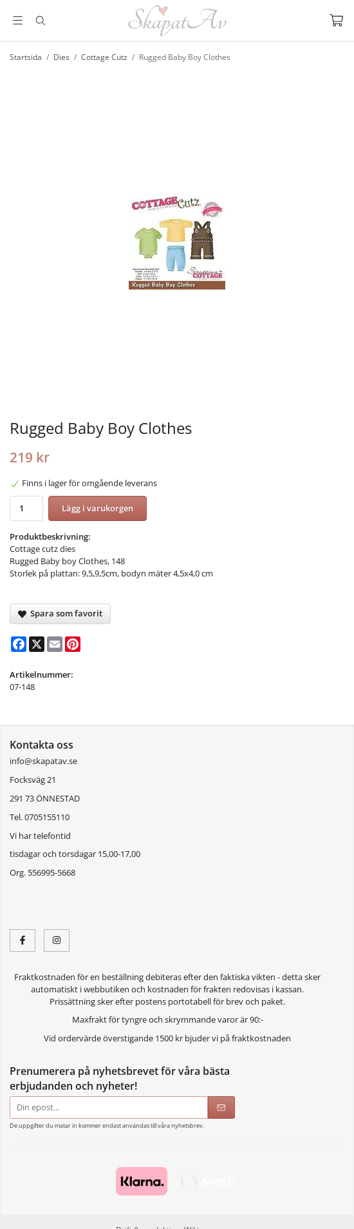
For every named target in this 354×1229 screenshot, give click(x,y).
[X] (37, 644)
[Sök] (40, 20)
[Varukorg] (336, 20)
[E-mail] (55, 644)
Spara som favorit (60, 613)
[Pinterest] (73, 644)
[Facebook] (19, 644)
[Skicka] (221, 1107)
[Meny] (17, 20)
